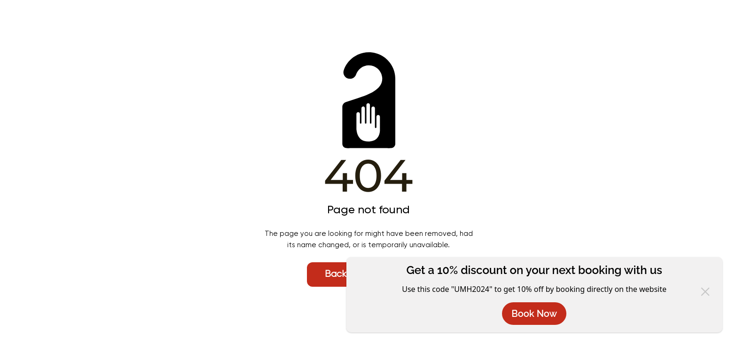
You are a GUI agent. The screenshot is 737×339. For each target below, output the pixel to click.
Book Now (534, 313)
